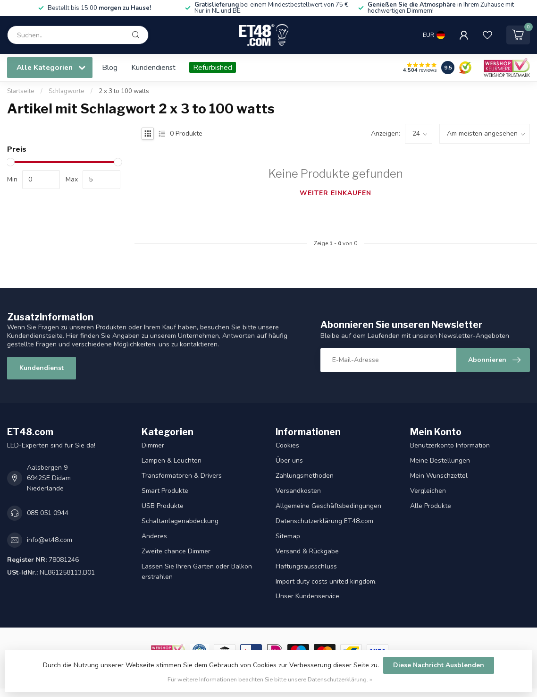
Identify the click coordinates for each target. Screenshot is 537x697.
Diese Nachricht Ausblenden (438, 665)
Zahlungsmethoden (305, 475)
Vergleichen (428, 490)
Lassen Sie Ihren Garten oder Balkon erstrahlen (197, 571)
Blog (109, 67)
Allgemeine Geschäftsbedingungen (328, 505)
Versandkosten (298, 490)
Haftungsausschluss (306, 566)
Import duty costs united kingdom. (326, 581)
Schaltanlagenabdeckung (180, 520)
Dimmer (153, 445)
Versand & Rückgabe (307, 551)
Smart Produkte (165, 490)
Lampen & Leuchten (171, 460)
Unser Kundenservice (307, 596)
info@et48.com (49, 539)
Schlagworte (66, 91)
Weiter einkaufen (335, 193)
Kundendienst (153, 67)
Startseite (20, 91)
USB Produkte (163, 505)
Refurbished (212, 67)
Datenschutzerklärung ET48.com (324, 520)
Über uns (289, 460)
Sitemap (288, 536)
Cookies (287, 445)
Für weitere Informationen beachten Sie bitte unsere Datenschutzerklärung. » (270, 679)
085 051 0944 (47, 512)
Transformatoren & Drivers (182, 475)
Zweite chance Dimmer (176, 551)
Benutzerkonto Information (450, 445)
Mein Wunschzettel (439, 475)
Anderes (154, 536)
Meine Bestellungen (440, 460)
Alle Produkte (430, 505)
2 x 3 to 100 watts (124, 91)
